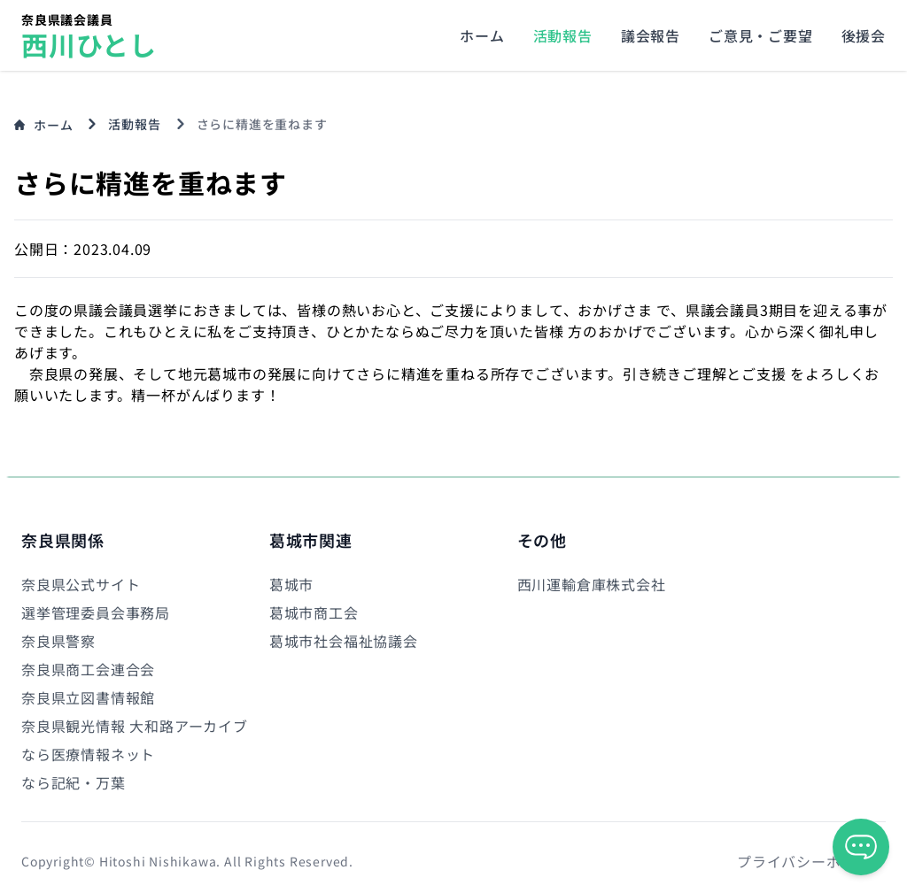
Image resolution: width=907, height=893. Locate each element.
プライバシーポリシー (811, 861)
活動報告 (563, 35)
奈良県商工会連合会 (88, 669)
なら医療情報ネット (88, 754)
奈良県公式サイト (80, 584)
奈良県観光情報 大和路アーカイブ (134, 725)
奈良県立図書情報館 (88, 697)
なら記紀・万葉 (73, 782)
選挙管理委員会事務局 (95, 612)
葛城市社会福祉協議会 (343, 640)
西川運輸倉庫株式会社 (591, 584)
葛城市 (291, 584)
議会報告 (650, 35)
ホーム (482, 35)
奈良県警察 (58, 640)
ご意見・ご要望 (761, 35)
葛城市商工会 (314, 612)
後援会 (863, 35)
